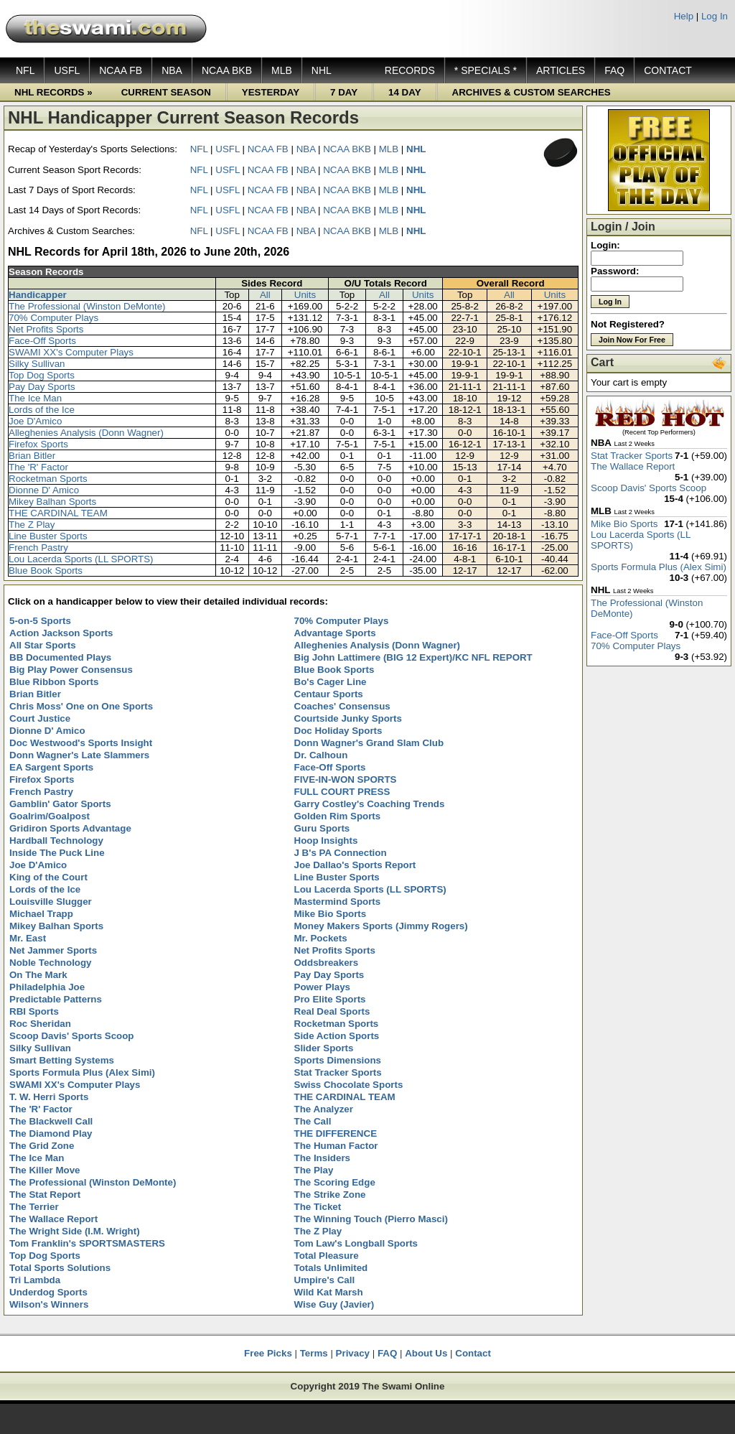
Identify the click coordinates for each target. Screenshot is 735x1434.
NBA (171, 70)
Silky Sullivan (37, 363)
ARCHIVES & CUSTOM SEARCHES (531, 92)
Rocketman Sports (48, 478)
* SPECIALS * (485, 70)
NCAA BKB (227, 70)
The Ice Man (35, 398)
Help (683, 16)
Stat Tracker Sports (632, 455)
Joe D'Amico (35, 421)
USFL (67, 70)
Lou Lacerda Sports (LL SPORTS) (81, 559)
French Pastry (38, 547)
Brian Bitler (32, 455)
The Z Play (32, 524)
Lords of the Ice (42, 409)
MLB (281, 70)
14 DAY (404, 92)
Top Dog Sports (42, 375)
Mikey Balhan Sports (52, 501)
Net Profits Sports (46, 329)
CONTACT (668, 70)
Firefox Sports (38, 444)
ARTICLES (560, 70)
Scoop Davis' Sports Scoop (648, 488)
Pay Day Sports (42, 386)
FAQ (614, 70)
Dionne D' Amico (44, 490)
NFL (25, 70)
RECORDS (410, 70)
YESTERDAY (270, 92)
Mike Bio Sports (624, 523)
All (265, 294)
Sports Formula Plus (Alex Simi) (658, 567)
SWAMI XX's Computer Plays (71, 352)
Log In (714, 16)
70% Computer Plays (53, 317)
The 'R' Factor (38, 467)
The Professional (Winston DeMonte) (87, 306)
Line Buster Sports (48, 536)
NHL (322, 70)
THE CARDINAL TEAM (58, 513)
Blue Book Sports (46, 570)
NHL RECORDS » (53, 92)
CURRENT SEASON (166, 92)
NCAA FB (120, 70)
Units (305, 294)
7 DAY (343, 92)
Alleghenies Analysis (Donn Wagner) (86, 432)
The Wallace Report (633, 466)
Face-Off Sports (42, 340)
